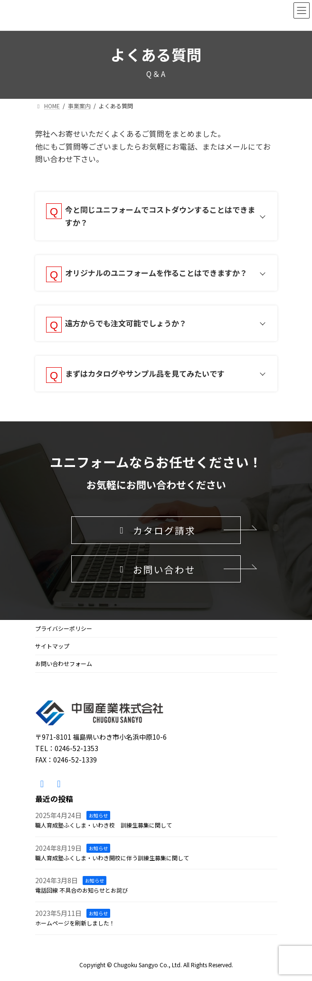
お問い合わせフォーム (63, 663)
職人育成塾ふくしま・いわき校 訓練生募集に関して (103, 825)
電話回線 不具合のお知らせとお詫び (81, 890)
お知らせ (98, 815)
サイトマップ (52, 646)
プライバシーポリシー (63, 628)
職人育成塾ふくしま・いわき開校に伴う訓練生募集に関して (112, 858)
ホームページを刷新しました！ (75, 923)
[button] (156, 530)
